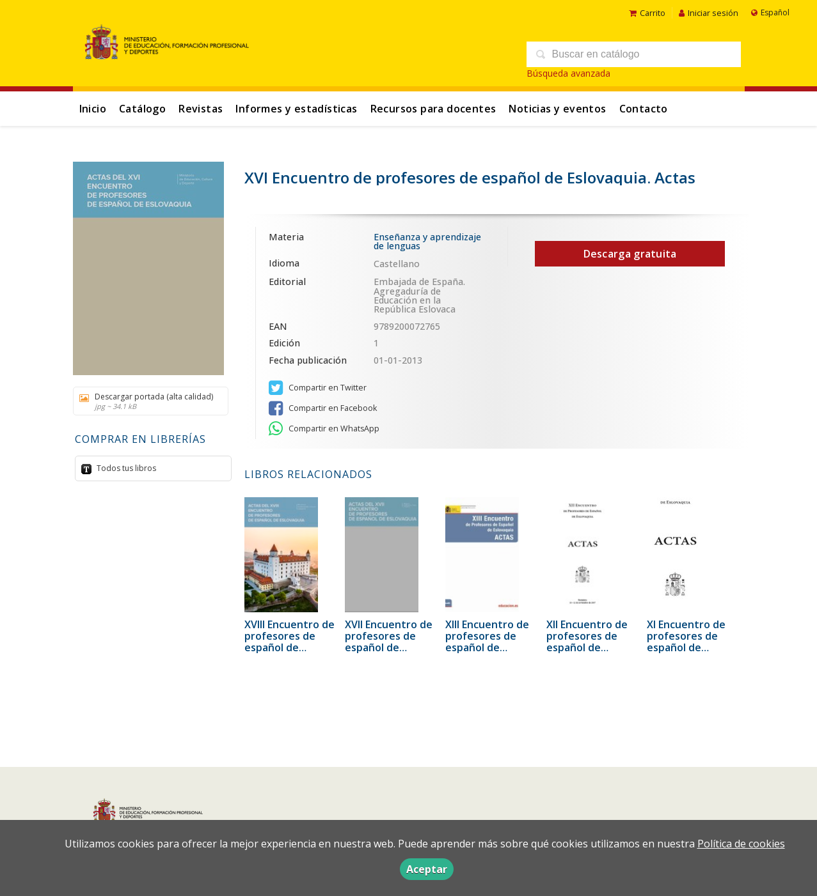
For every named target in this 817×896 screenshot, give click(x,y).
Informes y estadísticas (296, 109)
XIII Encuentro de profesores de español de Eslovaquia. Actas (487, 641)
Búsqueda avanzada (568, 73)
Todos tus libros (125, 468)
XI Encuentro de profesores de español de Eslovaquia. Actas (689, 641)
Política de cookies (741, 844)
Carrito (647, 13)
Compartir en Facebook (323, 408)
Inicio (92, 109)
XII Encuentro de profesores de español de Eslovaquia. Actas (588, 641)
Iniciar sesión (708, 13)
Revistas (200, 109)
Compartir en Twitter (318, 388)
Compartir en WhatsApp (324, 429)
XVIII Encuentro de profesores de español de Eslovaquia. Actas (289, 641)
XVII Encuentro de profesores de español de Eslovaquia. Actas (388, 641)
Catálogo (142, 109)
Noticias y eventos (557, 109)
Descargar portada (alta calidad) (146, 401)
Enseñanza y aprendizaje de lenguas (427, 241)
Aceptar (426, 869)
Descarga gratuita (630, 254)
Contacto (643, 109)
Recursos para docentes (433, 109)
